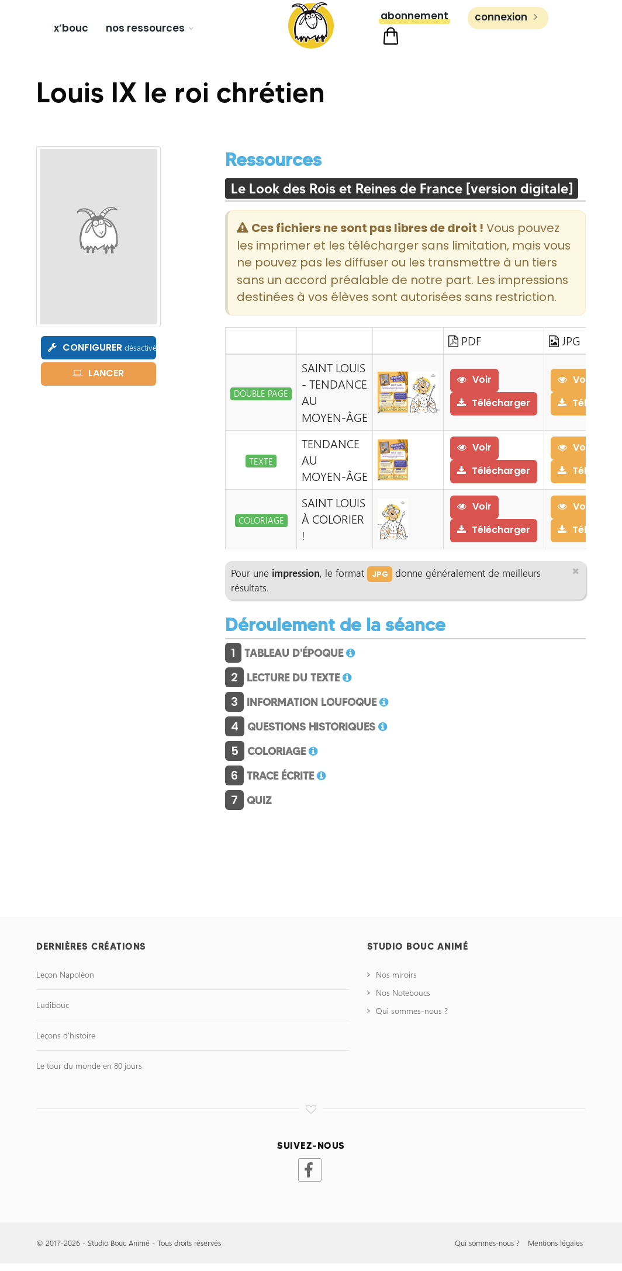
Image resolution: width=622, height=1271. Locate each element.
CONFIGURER (102, 351)
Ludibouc (52, 1012)
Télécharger (494, 408)
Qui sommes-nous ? (412, 1018)
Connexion (508, 31)
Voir (475, 385)
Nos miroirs (396, 982)
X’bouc (71, 28)
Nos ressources (145, 28)
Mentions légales (555, 1251)
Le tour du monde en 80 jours (89, 1073)
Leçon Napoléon (65, 982)
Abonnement (414, 30)
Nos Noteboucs (403, 1000)
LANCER (98, 377)
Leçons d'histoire (65, 1042)
